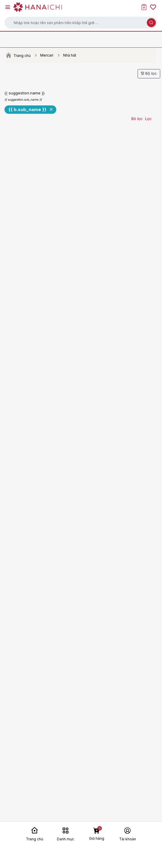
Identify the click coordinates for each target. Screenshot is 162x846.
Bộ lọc (149, 73)
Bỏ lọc (137, 118)
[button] (81, 23)
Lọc (148, 118)
